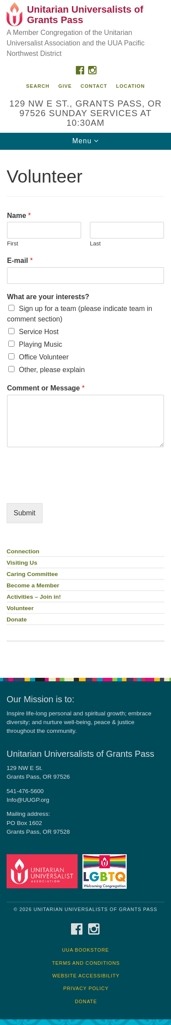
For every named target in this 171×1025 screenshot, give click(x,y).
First (12, 243)
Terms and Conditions (86, 963)
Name (19, 215)
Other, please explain (52, 369)
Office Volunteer (44, 357)
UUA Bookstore (85, 950)
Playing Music (40, 344)
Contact (94, 86)
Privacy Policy (86, 988)
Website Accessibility (85, 975)
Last (95, 243)
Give (65, 86)
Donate (17, 619)
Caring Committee (32, 574)
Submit (25, 513)
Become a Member (33, 585)
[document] (85, 409)
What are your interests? (48, 296)
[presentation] (73, 488)
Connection (23, 551)
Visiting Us (22, 562)
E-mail (20, 260)
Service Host (39, 331)
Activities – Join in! (34, 597)
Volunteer (20, 608)
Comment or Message (46, 388)
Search (38, 86)
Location (130, 86)
